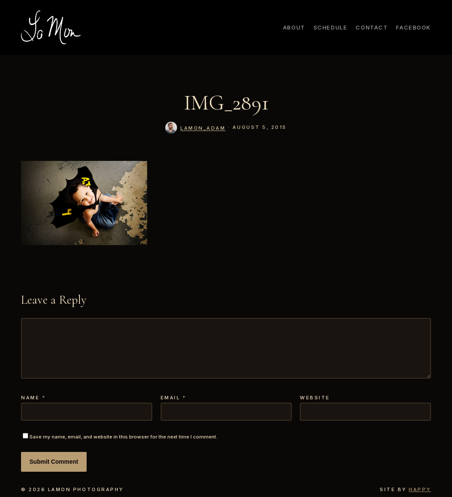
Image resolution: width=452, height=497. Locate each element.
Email (174, 398)
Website (315, 398)
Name (33, 398)
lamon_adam (202, 128)
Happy (420, 489)
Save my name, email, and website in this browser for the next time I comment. (123, 437)
